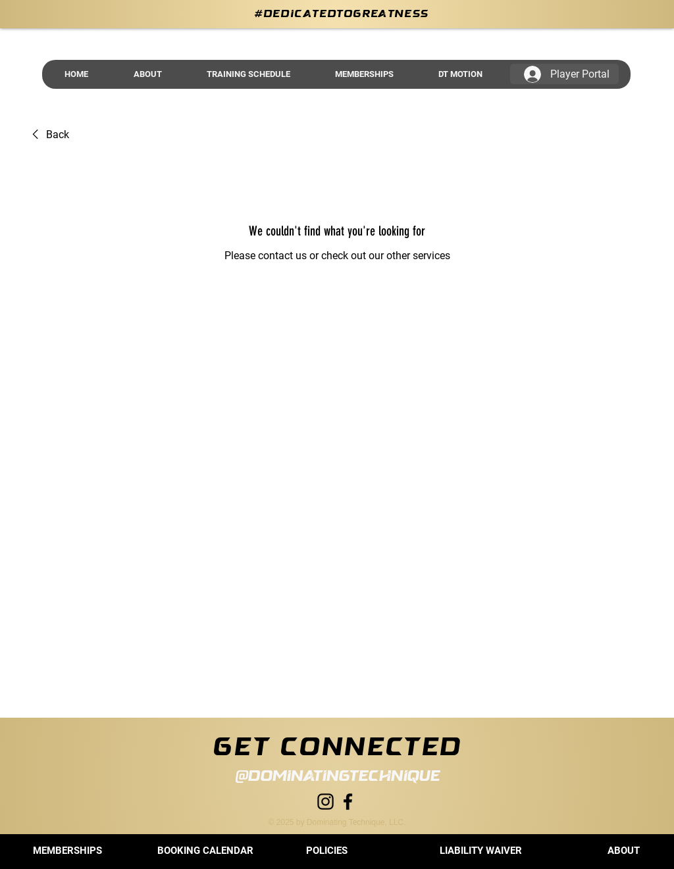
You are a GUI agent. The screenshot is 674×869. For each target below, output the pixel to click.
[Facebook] (348, 801)
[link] (48, 135)
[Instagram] (325, 801)
